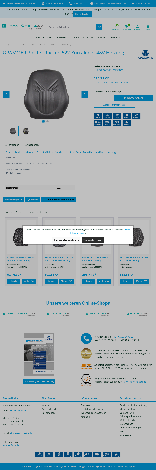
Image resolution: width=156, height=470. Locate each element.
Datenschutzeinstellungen (66, 240)
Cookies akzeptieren (92, 240)
